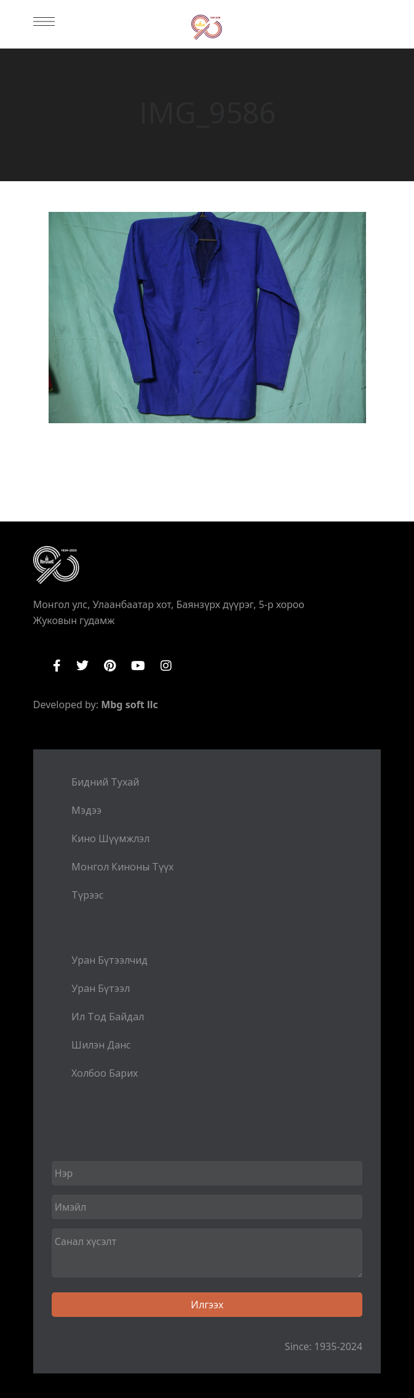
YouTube (138, 666)
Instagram (166, 666)
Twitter (82, 666)
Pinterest (110, 666)
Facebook (57, 666)
